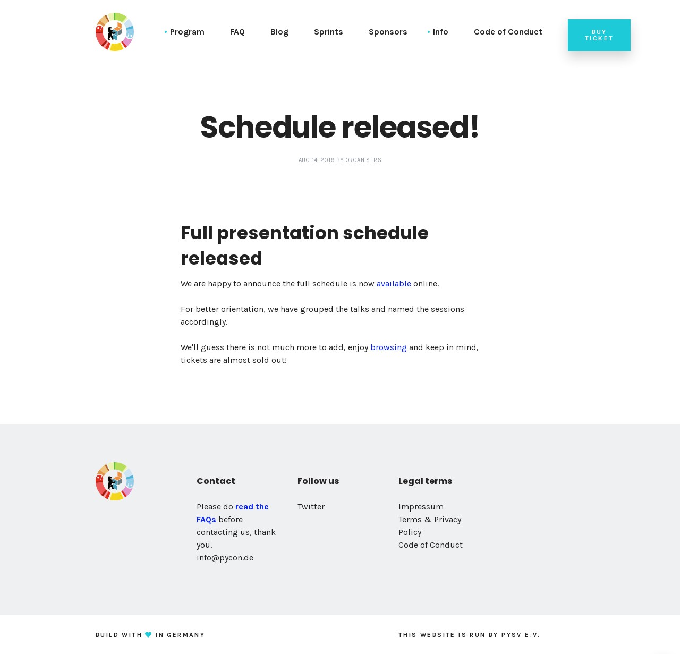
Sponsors (388, 32)
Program (187, 32)
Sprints (328, 32)
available (394, 283)
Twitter (311, 507)
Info (440, 32)
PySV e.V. (521, 635)
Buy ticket (599, 35)
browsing (388, 347)
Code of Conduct (508, 32)
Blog (279, 32)
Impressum (421, 507)
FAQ (237, 32)
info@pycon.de (225, 558)
